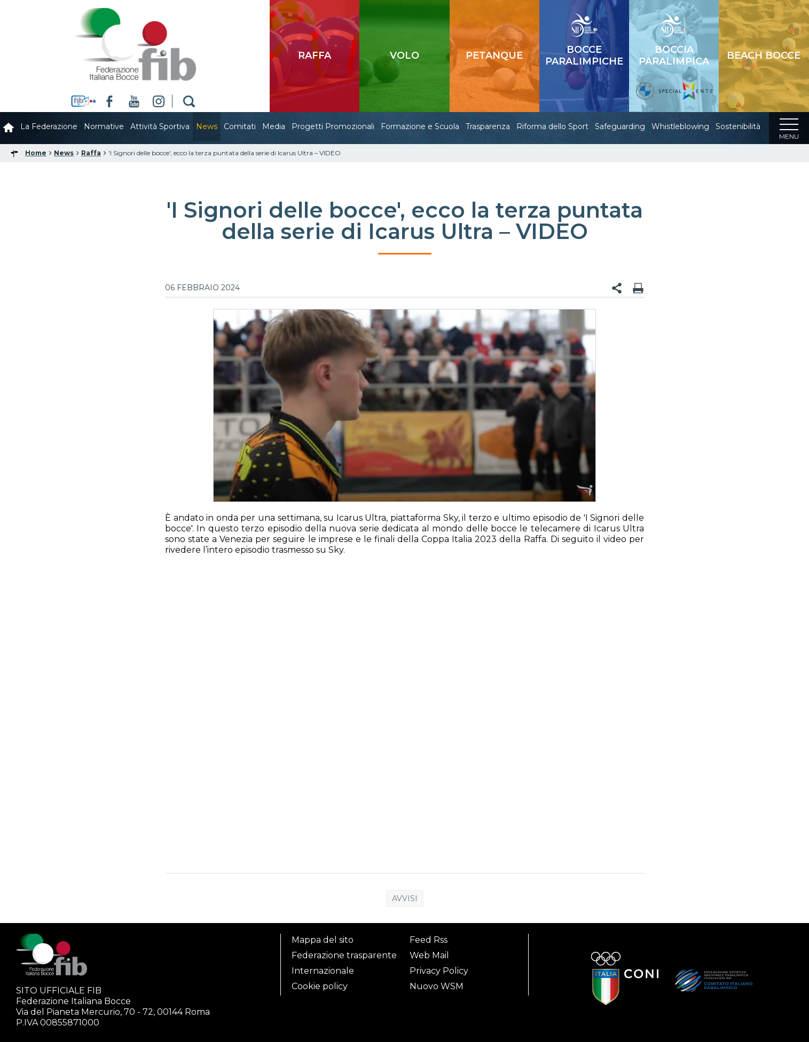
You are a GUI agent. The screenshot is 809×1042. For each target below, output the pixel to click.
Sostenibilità (738, 126)
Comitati (240, 126)
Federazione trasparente (344, 955)
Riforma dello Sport (552, 126)
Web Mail (429, 955)
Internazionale (323, 971)
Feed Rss (428, 940)
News (206, 126)
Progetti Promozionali (333, 126)
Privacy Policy (439, 971)
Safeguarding (620, 126)
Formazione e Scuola (420, 126)
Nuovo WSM (437, 986)
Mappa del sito (323, 940)
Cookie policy (320, 986)
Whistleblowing (680, 126)
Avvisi (405, 898)
